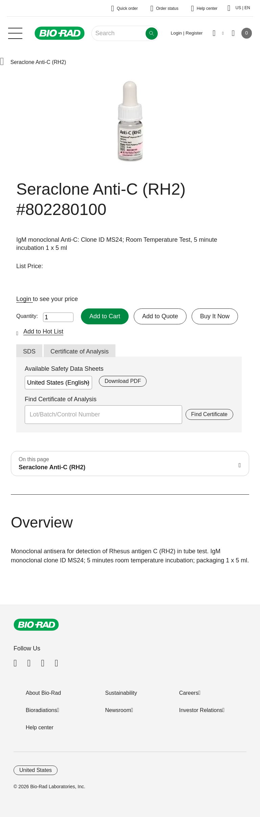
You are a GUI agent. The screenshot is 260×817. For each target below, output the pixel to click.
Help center (39, 727)
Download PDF (123, 381)
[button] (2, 62)
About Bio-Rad (43, 693)
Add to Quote (160, 316)
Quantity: (27, 316)
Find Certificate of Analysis (60, 399)
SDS (29, 351)
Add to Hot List (43, 331)
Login (24, 299)
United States (35, 770)
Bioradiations (41, 710)
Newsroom (118, 710)
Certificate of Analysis (79, 351)
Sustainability (121, 693)
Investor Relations (200, 710)
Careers (188, 693)
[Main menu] (15, 32)
